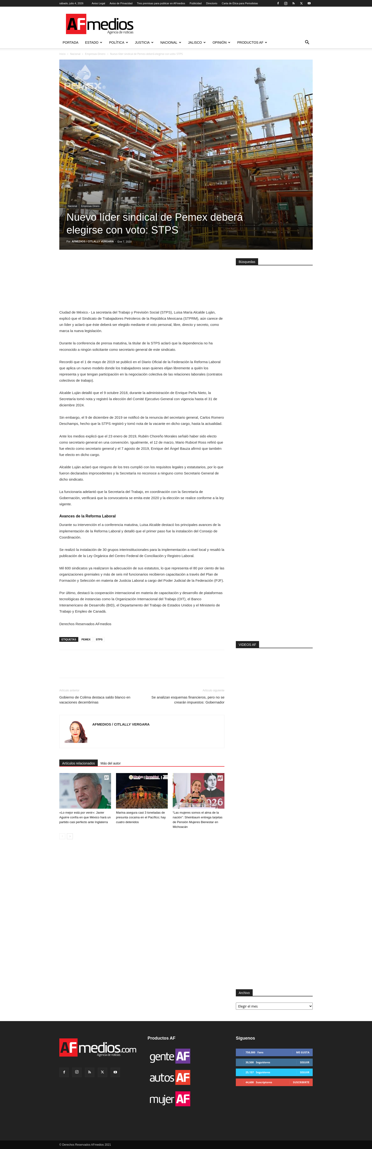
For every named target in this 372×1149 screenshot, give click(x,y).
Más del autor (111, 763)
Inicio (62, 54)
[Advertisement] (274, 577)
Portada (70, 42)
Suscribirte (301, 1082)
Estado (93, 42)
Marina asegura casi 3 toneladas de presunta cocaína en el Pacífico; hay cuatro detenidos (141, 817)
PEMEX (86, 639)
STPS (99, 639)
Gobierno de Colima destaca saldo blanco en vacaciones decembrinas (94, 699)
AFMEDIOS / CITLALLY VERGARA (93, 241)
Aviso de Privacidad (121, 3)
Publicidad (196, 3)
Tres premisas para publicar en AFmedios (161, 3)
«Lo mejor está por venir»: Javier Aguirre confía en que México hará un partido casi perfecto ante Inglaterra (85, 817)
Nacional (170, 42)
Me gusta (302, 1052)
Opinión (221, 42)
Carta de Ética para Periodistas (240, 3)
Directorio (211, 3)
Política (118, 42)
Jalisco (197, 42)
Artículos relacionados (78, 763)
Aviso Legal (98, 3)
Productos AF (252, 42)
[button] (307, 43)
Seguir (304, 1062)
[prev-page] (62, 836)
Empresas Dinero (95, 54)
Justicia (144, 42)
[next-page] (70, 836)
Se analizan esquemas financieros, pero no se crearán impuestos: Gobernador (187, 699)
